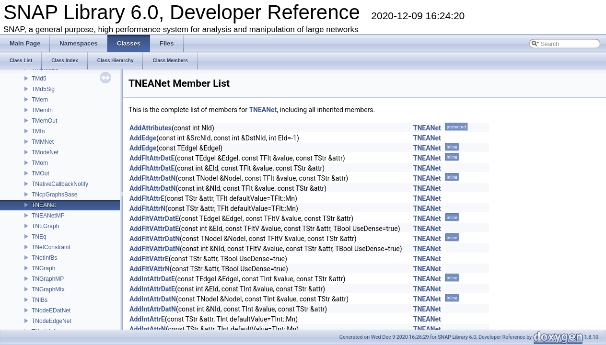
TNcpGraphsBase (54, 194)
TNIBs (39, 300)
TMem (40, 99)
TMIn (38, 131)
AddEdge (142, 138)
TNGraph (43, 268)
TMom (40, 163)
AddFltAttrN (147, 208)
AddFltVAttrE (149, 259)
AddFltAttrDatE (152, 158)
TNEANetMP (48, 215)
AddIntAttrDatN (152, 299)
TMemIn (42, 110)
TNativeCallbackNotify (60, 184)
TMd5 (39, 78)
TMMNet (43, 141)
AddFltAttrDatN (152, 178)
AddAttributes (150, 128)
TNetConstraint (51, 247)
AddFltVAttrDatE (154, 218)
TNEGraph (45, 226)
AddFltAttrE (146, 198)
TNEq (39, 236)
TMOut (40, 173)
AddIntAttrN (147, 329)
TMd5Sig (43, 89)
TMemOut (44, 120)
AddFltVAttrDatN (154, 238)
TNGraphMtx (48, 289)
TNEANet (44, 205)
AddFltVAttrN (149, 269)
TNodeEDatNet (51, 310)
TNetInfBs (44, 257)
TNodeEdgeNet (51, 321)
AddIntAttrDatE (152, 279)
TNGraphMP (48, 279)
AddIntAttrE (147, 319)
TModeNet (45, 152)
